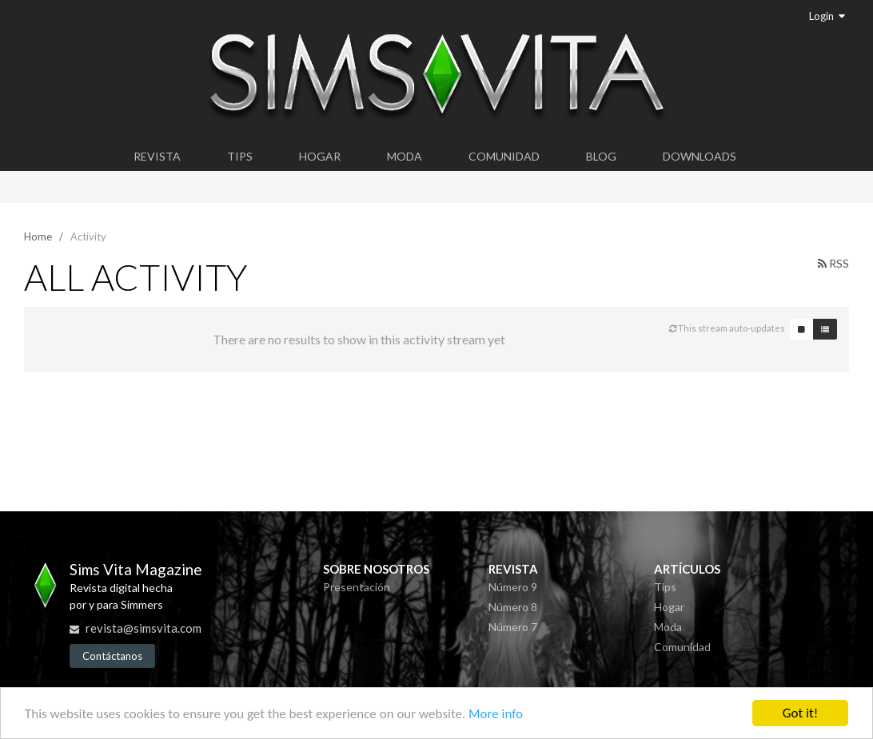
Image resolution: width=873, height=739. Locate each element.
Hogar (320, 156)
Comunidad (504, 156)
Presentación (356, 587)
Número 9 (512, 587)
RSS (833, 263)
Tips (240, 156)
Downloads (699, 156)
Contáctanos (112, 656)
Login (827, 16)
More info (495, 714)
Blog (601, 156)
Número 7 (512, 627)
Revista (157, 156)
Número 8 (512, 607)
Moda (404, 156)
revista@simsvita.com (143, 628)
